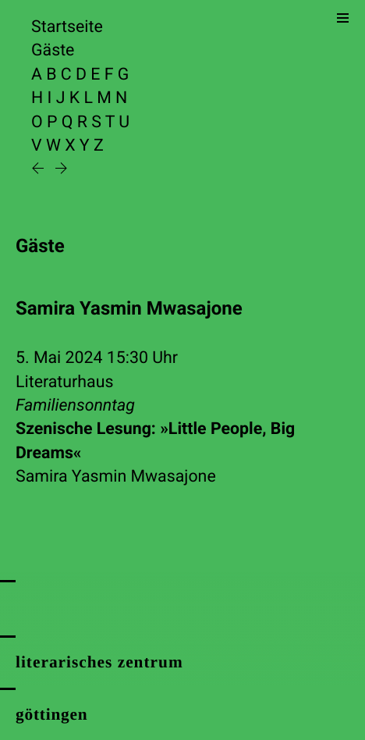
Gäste (52, 50)
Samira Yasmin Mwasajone (116, 476)
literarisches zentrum (99, 662)
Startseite (67, 27)
